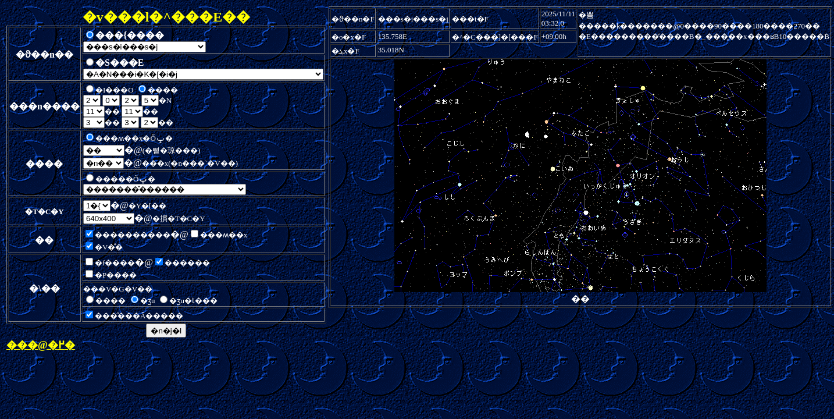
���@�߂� (40, 345)
